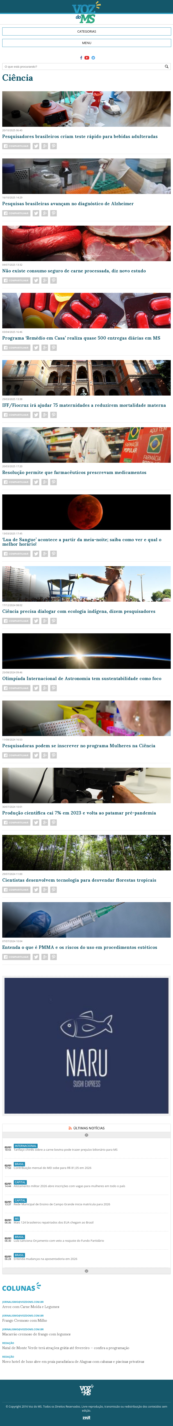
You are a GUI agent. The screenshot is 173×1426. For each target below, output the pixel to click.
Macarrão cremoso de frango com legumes (36, 1333)
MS (17, 1219)
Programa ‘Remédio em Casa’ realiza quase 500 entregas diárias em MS (81, 337)
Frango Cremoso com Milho (24, 1320)
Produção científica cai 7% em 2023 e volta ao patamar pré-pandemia (79, 812)
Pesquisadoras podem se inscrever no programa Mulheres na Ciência (78, 745)
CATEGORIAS (86, 31)
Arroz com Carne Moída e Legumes (30, 1306)
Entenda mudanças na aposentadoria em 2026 (45, 1259)
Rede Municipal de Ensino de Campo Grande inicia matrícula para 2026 (62, 1204)
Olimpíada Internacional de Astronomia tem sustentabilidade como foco (81, 678)
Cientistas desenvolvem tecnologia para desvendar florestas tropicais (79, 879)
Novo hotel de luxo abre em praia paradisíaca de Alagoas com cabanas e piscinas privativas (73, 1361)
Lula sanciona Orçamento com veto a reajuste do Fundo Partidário (59, 1241)
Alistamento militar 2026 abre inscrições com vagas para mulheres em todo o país (69, 1186)
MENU (86, 43)
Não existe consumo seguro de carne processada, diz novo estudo (74, 270)
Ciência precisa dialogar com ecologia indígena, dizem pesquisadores (78, 610)
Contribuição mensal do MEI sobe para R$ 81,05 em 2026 (52, 1168)
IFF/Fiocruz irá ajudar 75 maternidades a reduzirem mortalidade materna (84, 404)
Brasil (19, 1164)
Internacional (25, 1146)
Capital (20, 1182)
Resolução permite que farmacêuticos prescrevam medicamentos (74, 471)
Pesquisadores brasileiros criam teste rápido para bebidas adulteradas (80, 135)
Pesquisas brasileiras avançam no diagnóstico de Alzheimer (68, 203)
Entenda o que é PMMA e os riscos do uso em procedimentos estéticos (79, 946)
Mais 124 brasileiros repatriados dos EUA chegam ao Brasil (54, 1222)
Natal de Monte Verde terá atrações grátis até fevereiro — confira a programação (65, 1347)
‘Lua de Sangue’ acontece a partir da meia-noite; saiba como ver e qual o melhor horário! (81, 541)
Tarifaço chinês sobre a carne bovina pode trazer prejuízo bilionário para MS (66, 1150)
